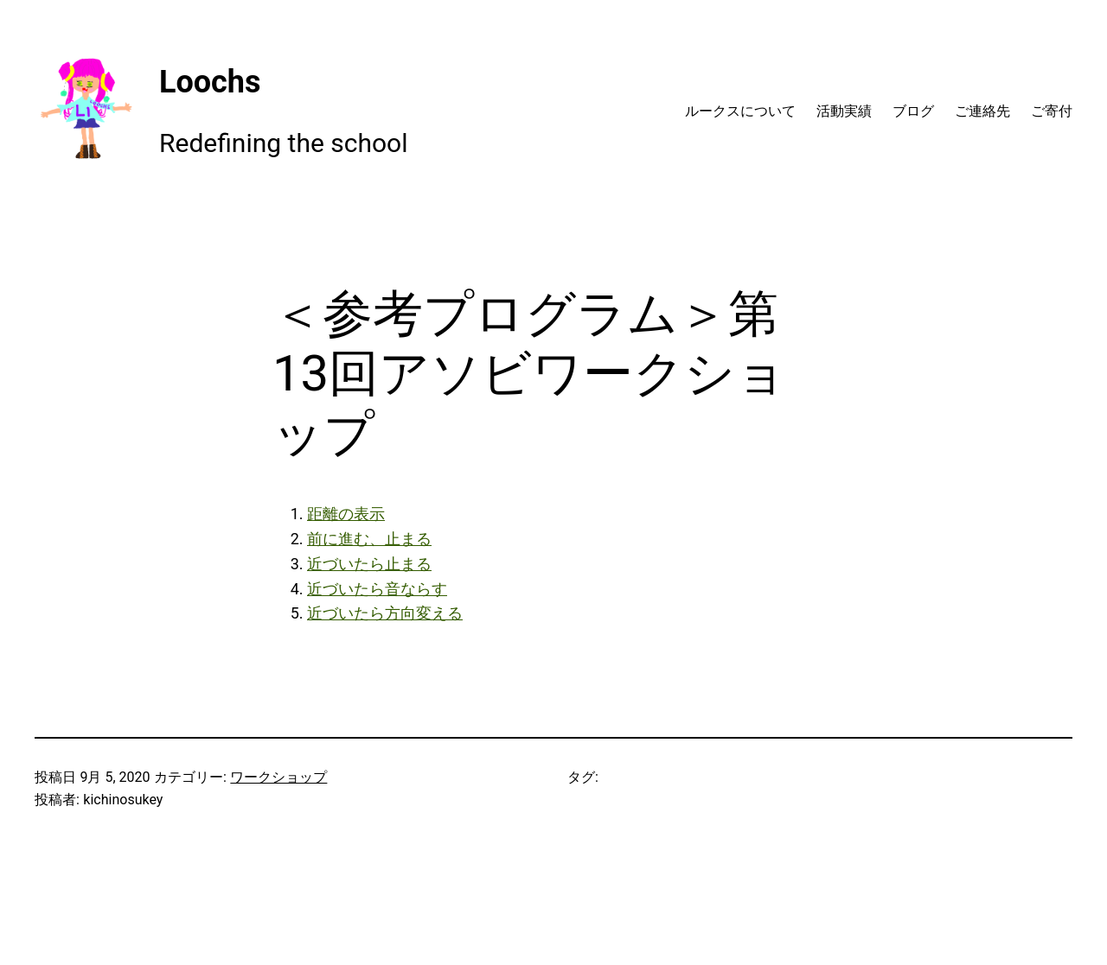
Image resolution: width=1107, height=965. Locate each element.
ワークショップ (278, 777)
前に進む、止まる (369, 539)
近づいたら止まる (369, 564)
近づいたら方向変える (385, 613)
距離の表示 (346, 514)
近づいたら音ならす (377, 589)
